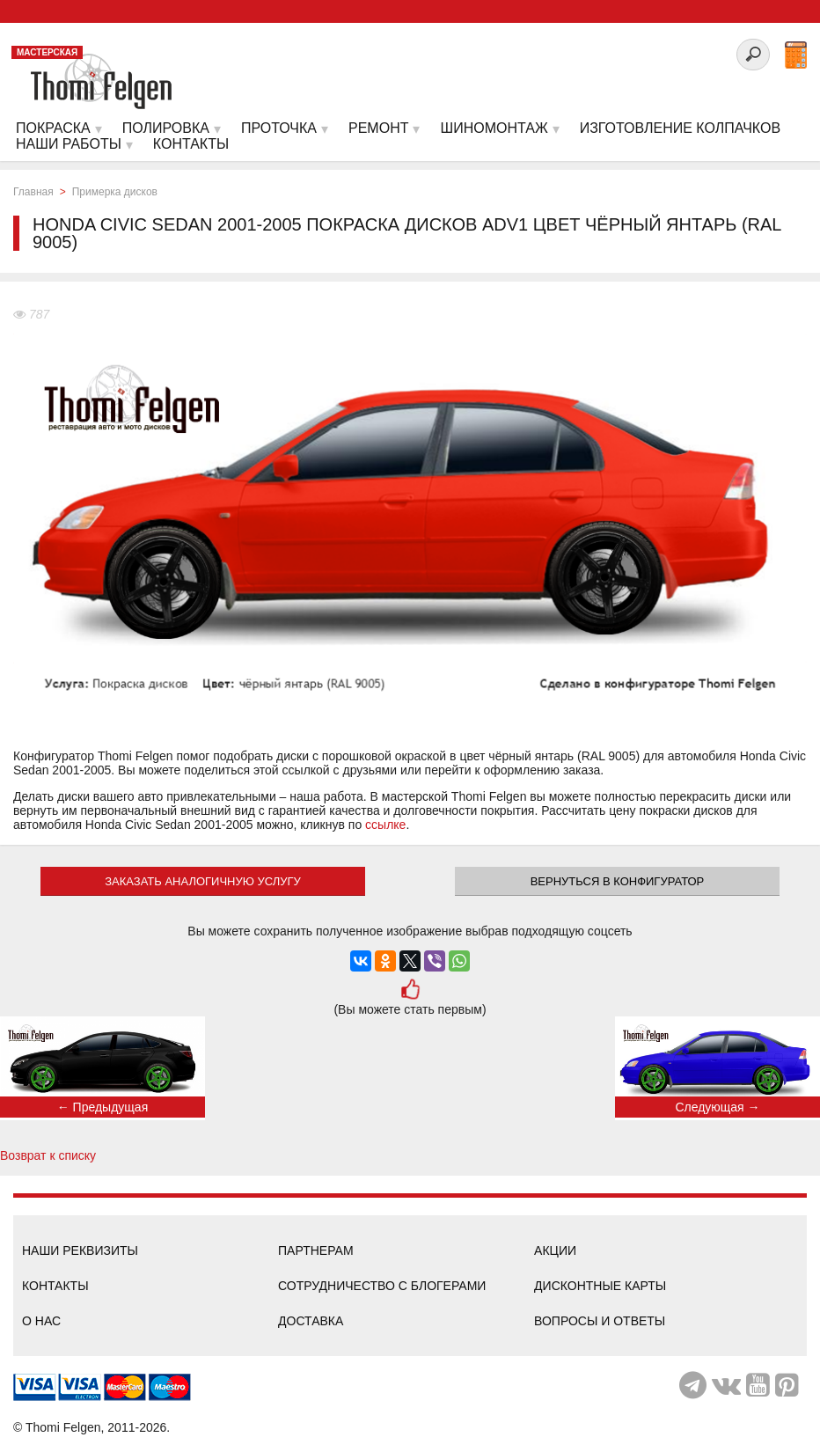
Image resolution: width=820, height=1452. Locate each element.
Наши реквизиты (80, 1250)
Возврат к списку (48, 1155)
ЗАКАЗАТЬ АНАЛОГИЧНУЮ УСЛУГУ (203, 881)
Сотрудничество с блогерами (382, 1286)
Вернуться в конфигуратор (618, 881)
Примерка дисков (114, 192)
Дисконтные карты (600, 1286)
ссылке (385, 825)
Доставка (310, 1321)
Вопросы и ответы (599, 1321)
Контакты (55, 1286)
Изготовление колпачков (680, 128)
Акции (555, 1250)
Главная (33, 192)
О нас (41, 1321)
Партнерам (316, 1250)
